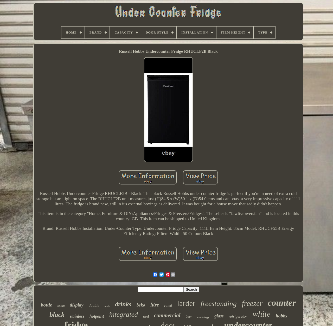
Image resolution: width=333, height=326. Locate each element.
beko (141, 305)
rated (168, 306)
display (77, 305)
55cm (61, 306)
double (94, 305)
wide (107, 306)
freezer (252, 303)
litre (154, 305)
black (57, 314)
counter (282, 303)
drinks (123, 304)
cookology (203, 317)
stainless (77, 316)
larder (186, 303)
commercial (167, 315)
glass (218, 316)
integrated (123, 314)
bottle (46, 305)
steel (146, 316)
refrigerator (238, 316)
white (261, 313)
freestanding (219, 303)
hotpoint (96, 316)
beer (189, 316)
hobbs (281, 315)
